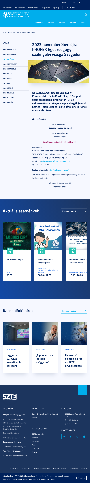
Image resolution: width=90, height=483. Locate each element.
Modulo (34, 452)
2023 (23, 32)
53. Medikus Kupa (15, 259)
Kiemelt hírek (11, 350)
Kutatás (62, 22)
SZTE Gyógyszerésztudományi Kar (14, 423)
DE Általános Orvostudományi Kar (14, 438)
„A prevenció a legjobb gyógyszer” (44, 358)
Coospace (35, 448)
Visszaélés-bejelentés (42, 469)
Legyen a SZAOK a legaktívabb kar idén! (14, 360)
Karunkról (39, 22)
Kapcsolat (65, 3)
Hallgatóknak (46, 8)
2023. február (8, 98)
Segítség (84, 469)
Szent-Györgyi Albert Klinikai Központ (45, 414)
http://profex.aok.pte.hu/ (59, 170)
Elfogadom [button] (80, 478)
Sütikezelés (14, 469)
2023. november (9, 54)
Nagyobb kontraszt (85, 2)
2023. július (7, 74)
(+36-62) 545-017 (71, 424)
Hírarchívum (16, 32)
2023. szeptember (10, 64)
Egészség (56, 8)
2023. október (31, 32)
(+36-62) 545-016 (71, 420)
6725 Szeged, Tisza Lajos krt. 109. (75, 415)
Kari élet (73, 22)
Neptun (34, 445)
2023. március (8, 93)
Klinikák (35, 417)
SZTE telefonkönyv (38, 434)
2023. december (9, 50)
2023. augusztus (9, 69)
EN (74, 3)
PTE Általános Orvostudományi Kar (15, 455)
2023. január (8, 102)
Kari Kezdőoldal (7, 8)
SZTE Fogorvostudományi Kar (13, 419)
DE (80, 3)
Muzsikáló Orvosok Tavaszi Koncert (78, 261)
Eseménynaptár (69, 211)
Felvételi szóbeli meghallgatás (45, 261)
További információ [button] (47, 479)
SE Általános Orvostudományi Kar (14, 447)
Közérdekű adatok (59, 469)
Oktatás (51, 22)
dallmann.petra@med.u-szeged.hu (55, 161)
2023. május (7, 83)
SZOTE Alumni (70, 8)
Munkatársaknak (33, 8)
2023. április (8, 88)
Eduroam (35, 437)
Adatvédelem (26, 469)
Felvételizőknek (20, 8)
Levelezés (35, 441)
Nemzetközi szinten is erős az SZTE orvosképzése (73, 360)
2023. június (7, 78)
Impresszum (73, 469)
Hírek (83, 22)
